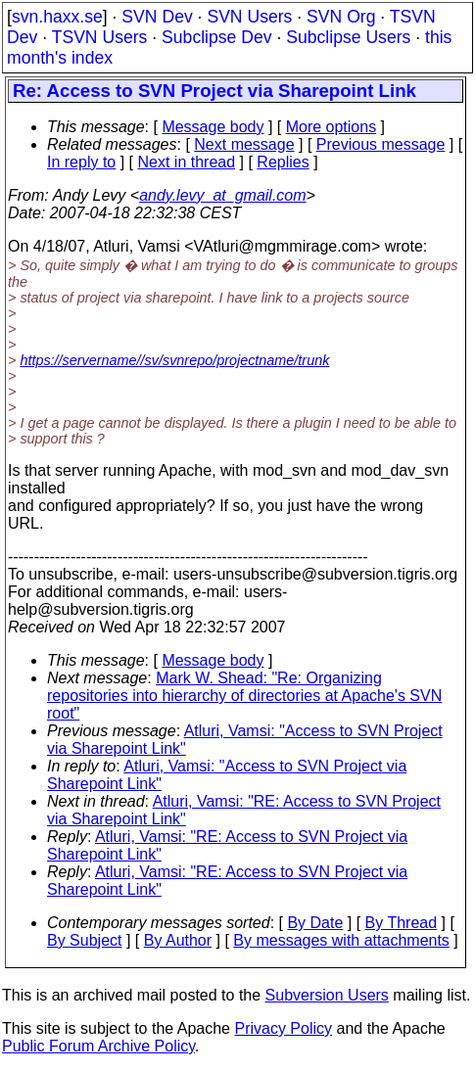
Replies (283, 162)
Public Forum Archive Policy (98, 1046)
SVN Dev (156, 16)
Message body (212, 126)
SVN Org (341, 16)
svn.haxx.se (57, 16)
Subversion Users (327, 995)
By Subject (84, 940)
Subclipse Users (348, 37)
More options (331, 126)
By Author (178, 940)
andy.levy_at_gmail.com (222, 195)
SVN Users (249, 16)
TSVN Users (100, 37)
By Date (315, 922)
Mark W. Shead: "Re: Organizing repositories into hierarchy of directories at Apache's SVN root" (244, 696)
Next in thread (187, 162)
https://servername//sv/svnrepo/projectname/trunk (174, 360)
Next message (244, 144)
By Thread (401, 922)
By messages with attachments (341, 940)
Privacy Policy (283, 1028)
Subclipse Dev (216, 37)
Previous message (381, 144)
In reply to (81, 162)
